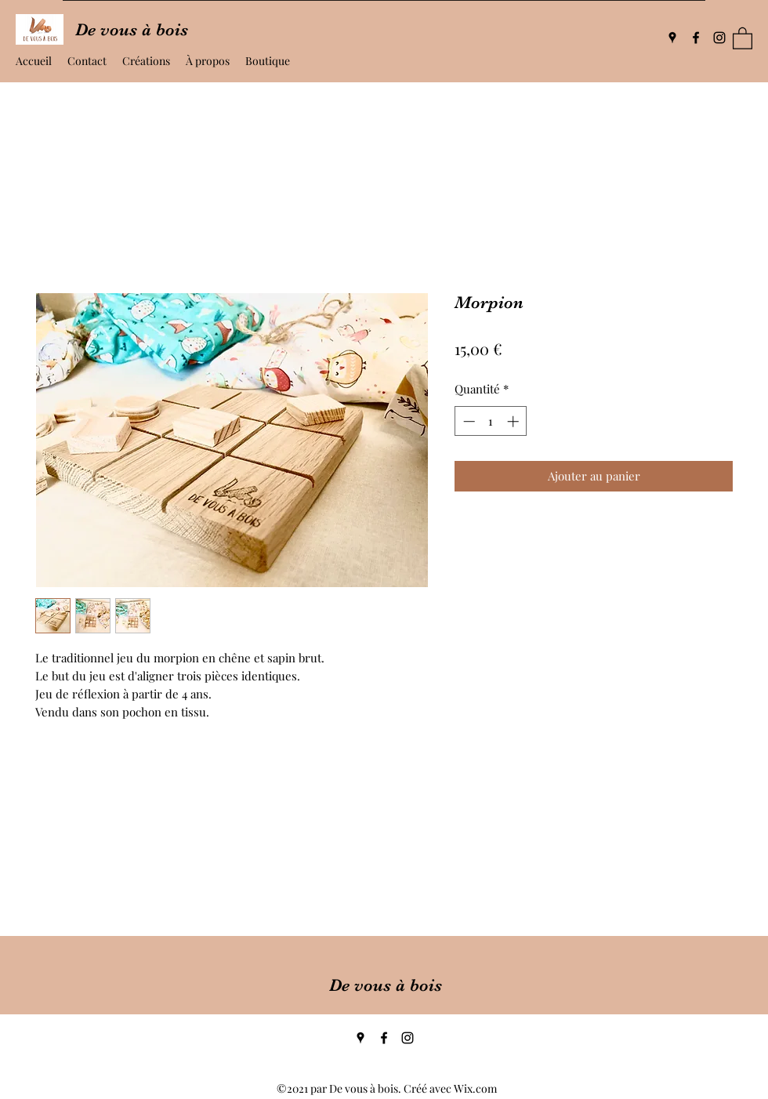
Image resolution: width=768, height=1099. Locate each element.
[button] (742, 37)
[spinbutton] (491, 421)
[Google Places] (672, 37)
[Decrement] (467, 421)
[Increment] (514, 421)
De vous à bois (385, 985)
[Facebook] (696, 37)
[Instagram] (719, 37)
